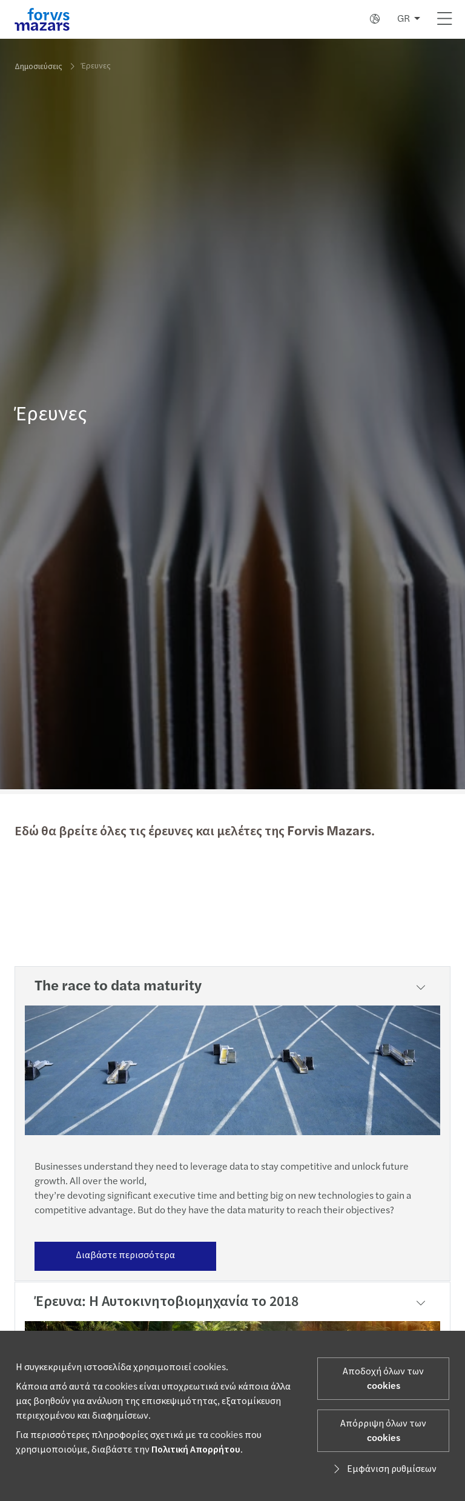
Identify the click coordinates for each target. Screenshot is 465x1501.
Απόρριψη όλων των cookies (383, 1431)
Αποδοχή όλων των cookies (383, 1379)
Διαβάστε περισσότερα (125, 1255)
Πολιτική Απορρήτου (195, 1449)
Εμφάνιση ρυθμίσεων (383, 1469)
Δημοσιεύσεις (38, 67)
